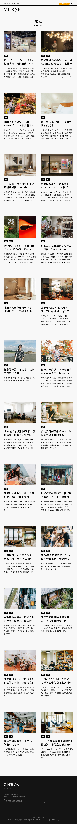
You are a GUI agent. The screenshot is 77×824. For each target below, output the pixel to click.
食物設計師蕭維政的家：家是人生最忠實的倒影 (56, 433)
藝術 (10, 241)
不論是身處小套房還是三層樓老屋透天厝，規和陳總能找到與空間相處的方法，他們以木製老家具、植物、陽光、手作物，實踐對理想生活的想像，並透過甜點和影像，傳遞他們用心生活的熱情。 (19, 445)
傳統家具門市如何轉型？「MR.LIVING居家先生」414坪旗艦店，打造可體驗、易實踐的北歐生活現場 (19, 313)
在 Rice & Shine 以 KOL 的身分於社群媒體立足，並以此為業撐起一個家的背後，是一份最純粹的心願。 (57, 566)
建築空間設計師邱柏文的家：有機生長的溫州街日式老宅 (56, 620)
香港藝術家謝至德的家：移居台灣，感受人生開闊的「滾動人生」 (19, 620)
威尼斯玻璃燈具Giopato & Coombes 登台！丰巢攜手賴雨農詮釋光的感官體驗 (56, 63)
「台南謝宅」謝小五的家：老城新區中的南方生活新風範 (56, 682)
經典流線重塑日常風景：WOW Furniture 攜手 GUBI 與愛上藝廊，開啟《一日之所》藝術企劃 (55, 189)
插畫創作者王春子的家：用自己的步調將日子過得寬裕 (19, 680)
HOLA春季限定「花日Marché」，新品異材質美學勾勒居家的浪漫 (19, 125)
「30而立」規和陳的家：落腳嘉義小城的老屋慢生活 (19, 433)
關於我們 (35, 817)
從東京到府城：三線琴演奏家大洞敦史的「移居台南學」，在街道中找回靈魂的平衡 (56, 375)
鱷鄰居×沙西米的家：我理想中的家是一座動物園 (19, 495)
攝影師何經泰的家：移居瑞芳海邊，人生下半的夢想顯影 (56, 497)
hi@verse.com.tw (44, 820)
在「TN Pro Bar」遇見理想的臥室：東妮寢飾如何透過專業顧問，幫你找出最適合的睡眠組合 (19, 65)
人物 (6, 551)
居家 (6, 55)
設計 (48, 55)
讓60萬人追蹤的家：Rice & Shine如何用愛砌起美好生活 (56, 558)
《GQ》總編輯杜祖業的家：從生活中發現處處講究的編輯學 (57, 744)
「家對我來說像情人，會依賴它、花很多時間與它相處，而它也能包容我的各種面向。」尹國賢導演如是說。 (19, 752)
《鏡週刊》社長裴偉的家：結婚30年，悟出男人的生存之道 (19, 558)
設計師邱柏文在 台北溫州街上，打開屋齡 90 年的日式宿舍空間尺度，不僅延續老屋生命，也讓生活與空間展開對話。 (57, 628)
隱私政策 (41, 817)
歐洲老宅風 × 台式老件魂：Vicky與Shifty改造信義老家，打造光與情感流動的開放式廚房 (56, 313)
